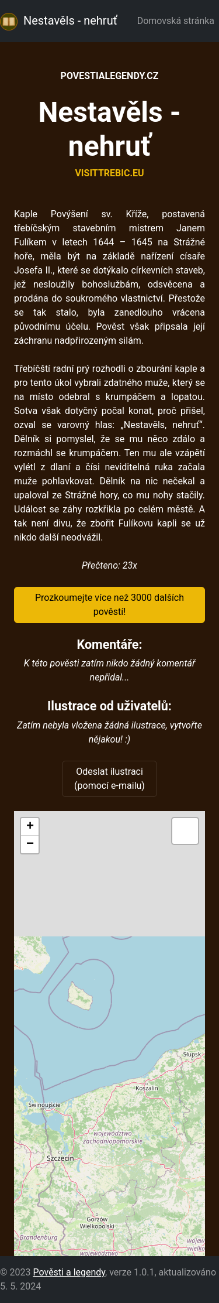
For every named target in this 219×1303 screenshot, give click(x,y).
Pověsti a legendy (69, 1272)
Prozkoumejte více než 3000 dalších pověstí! (109, 604)
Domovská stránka (178, 20)
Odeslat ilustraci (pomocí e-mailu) (109, 778)
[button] (30, 827)
